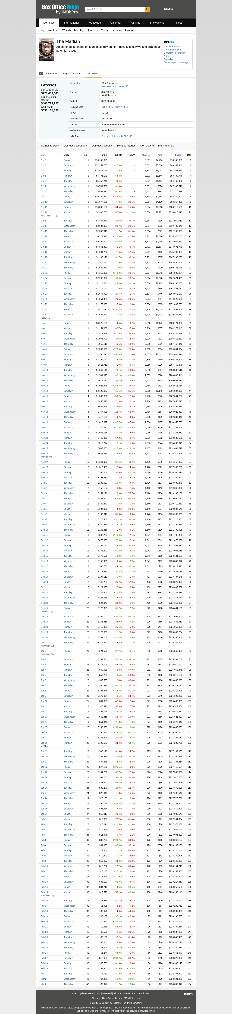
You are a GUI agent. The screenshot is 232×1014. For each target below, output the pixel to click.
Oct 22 (44, 267)
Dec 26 (44, 616)
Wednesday (69, 186)
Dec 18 (44, 571)
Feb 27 (44, 958)
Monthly (79, 30)
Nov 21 (44, 427)
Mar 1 (44, 973)
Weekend (53, 30)
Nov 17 (44, 406)
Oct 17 (44, 241)
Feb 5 (44, 840)
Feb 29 (44, 968)
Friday (67, 160)
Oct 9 (43, 196)
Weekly (66, 30)
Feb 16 (44, 900)
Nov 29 (44, 472)
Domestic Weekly (102, 145)
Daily (42, 30)
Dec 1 (44, 483)
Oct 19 (44, 252)
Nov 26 (44, 453)
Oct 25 (44, 283)
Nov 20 (44, 422)
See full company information (114, 86)
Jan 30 (44, 808)
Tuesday (68, 181)
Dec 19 (44, 576)
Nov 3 (44, 333)
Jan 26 (44, 788)
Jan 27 (44, 793)
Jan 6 (43, 680)
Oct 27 (44, 293)
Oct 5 (43, 175)
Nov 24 (44, 443)
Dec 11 (44, 535)
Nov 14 (44, 391)
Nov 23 (44, 438)
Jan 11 (44, 706)
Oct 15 (44, 231)
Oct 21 (44, 262)
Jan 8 (43, 690)
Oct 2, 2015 (107, 107)
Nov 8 (44, 359)
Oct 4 (43, 170)
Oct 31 (44, 314)
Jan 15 (44, 727)
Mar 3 (44, 984)
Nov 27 (44, 462)
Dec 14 (44, 550)
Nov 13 (44, 385)
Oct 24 (44, 278)
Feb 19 (44, 916)
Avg (160, 155)
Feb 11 (44, 871)
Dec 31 (44, 642)
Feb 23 (44, 937)
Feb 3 (44, 829)
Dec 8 (44, 519)
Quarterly (92, 30)
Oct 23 (44, 273)
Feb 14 (44, 887)
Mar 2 (44, 979)
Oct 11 (44, 207)
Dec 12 (44, 540)
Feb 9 (44, 861)
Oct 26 (44, 288)
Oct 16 (44, 236)
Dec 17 (44, 566)
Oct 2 (43, 160)
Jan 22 (44, 767)
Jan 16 (44, 732)
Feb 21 (44, 926)
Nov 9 (44, 365)
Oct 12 (44, 212)
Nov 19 (44, 417)
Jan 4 (43, 670)
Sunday (67, 170)
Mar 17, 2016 (121, 107)
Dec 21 (44, 587)
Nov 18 (44, 412)
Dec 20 (44, 582)
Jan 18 (44, 743)
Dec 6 (44, 509)
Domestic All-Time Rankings (157, 145)
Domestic (49, 22)
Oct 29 (44, 304)
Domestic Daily (50, 145)
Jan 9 (43, 696)
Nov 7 (44, 354)
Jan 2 (43, 659)
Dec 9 (44, 524)
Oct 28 (44, 299)
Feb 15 (44, 892)
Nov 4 (44, 338)
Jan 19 (44, 751)
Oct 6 (43, 181)
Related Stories (126, 145)
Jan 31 (44, 814)
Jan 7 (43, 685)
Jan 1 (43, 651)
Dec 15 (44, 556)
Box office (169, 59)
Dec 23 (44, 597)
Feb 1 (44, 819)
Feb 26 (44, 953)
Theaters (145, 155)
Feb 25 (44, 947)
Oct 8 (43, 191)
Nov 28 (44, 467)
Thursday (68, 191)
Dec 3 (44, 493)
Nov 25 (44, 448)
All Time (135, 22)
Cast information (172, 46)
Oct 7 (43, 186)
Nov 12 (44, 380)
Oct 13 (44, 220)
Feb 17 (44, 906)
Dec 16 (44, 561)
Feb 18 (44, 911)
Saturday (68, 165)
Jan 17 (44, 737)
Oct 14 (44, 226)
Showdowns (157, 22)
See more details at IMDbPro (116, 136)
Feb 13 (44, 881)
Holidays (130, 30)
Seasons (117, 30)
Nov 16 (44, 401)
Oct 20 (44, 257)
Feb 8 (44, 855)
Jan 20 (44, 756)
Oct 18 (44, 247)
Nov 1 (44, 323)
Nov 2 (44, 328)
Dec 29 (44, 632)
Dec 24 (44, 603)
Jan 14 (44, 722)
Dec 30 (44, 637)
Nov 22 (44, 432)
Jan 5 (43, 675)
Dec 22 (44, 592)
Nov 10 (44, 370)
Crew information (172, 49)
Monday (68, 175)
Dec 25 (44, 608)
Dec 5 (44, 503)
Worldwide (94, 22)
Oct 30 (44, 309)
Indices (178, 22)
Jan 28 (44, 798)
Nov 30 (44, 477)
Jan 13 (44, 716)
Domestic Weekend (75, 145)
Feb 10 (44, 866)
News (166, 56)
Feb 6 (44, 845)
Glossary (96, 998)
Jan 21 (44, 761)
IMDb (129, 1003)
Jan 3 (43, 664)
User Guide (107, 998)
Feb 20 (44, 921)
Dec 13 (44, 545)
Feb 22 (44, 932)
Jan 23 (44, 772)
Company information (174, 53)
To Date (177, 155)
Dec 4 (44, 498)
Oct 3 (43, 165)
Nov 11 (44, 375)
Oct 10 (44, 202)
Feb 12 (44, 876)
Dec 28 (44, 627)
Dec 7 (44, 514)
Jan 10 (44, 701)
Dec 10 (44, 530)
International (71, 22)
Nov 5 (44, 344)
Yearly (104, 30)
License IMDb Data (124, 998)
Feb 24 (44, 942)
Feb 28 (44, 963)
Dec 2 (44, 488)
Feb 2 (44, 824)
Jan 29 (44, 803)
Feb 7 (44, 850)
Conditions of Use (85, 1011)
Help (138, 998)
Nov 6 (44, 349)
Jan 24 (44, 777)
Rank (85, 155)
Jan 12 (44, 711)
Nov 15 (44, 396)
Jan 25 (44, 782)
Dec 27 (44, 621)
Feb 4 (44, 835)
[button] (177, 64)
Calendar (115, 22)
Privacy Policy (106, 1011)
